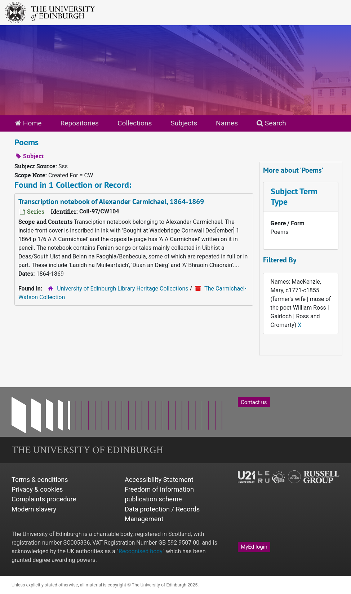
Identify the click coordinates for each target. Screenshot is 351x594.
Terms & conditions (40, 479)
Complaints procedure (44, 499)
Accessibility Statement (159, 479)
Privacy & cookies (37, 489)
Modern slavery (34, 509)
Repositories (79, 123)
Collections (134, 123)
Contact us (254, 402)
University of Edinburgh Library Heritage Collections (122, 288)
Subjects (183, 123)
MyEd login (254, 547)
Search (271, 123)
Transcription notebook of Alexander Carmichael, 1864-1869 (111, 201)
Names (227, 123)
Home (28, 123)
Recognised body (141, 551)
